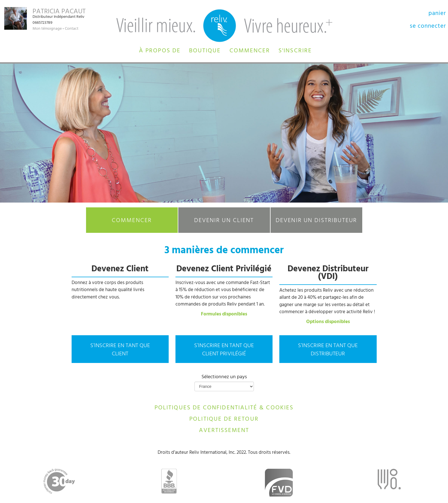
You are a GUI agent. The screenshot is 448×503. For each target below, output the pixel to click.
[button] (160, 50)
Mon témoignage (47, 29)
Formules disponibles (224, 314)
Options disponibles (328, 322)
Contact (71, 29)
